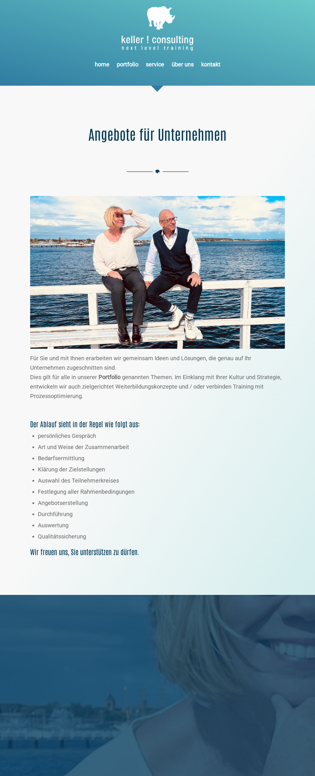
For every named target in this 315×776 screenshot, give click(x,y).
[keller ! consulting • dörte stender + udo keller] (157, 272)
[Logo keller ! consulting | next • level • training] (158, 28)
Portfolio (109, 377)
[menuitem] (102, 64)
